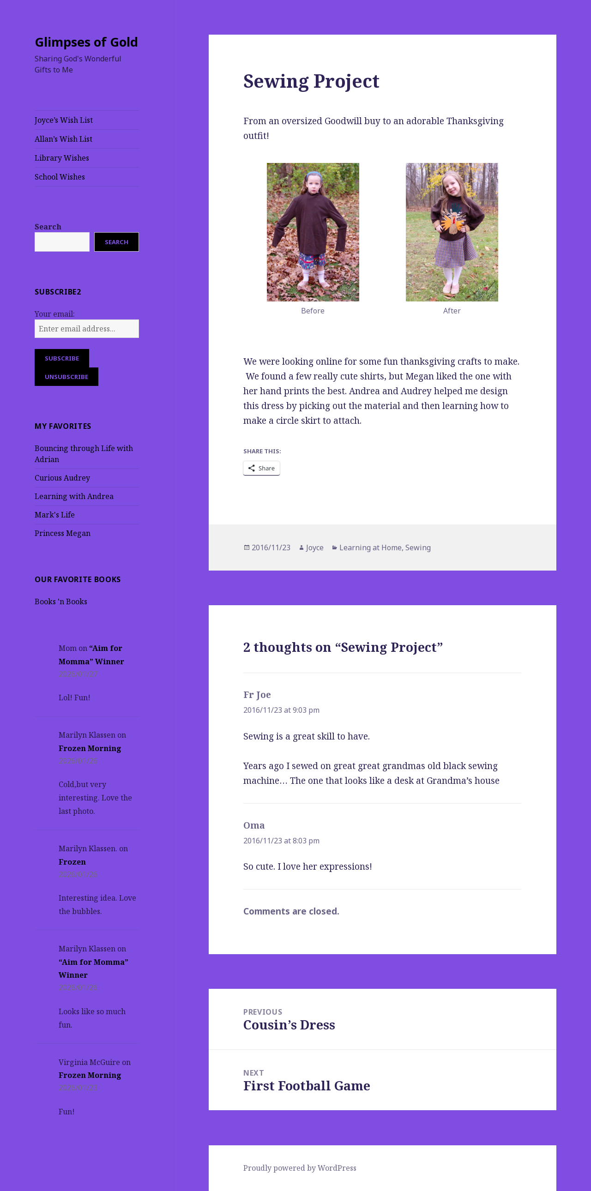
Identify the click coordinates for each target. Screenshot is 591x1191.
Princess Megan (62, 533)
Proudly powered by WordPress (299, 1168)
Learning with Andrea (74, 496)
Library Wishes (62, 158)
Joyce (315, 547)
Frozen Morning (90, 748)
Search (48, 227)
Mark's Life (55, 515)
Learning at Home (370, 547)
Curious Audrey (62, 478)
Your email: (55, 314)
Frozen (72, 862)
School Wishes (60, 177)
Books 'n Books (61, 601)
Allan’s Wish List (63, 139)
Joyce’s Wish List (64, 120)
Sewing (418, 547)
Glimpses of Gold (86, 41)
